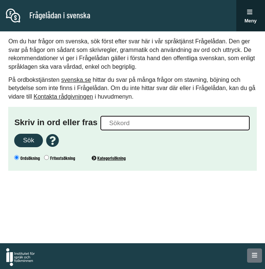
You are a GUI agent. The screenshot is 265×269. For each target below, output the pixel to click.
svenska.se (76, 80)
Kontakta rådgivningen (63, 96)
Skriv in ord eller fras (55, 122)
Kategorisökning (108, 158)
